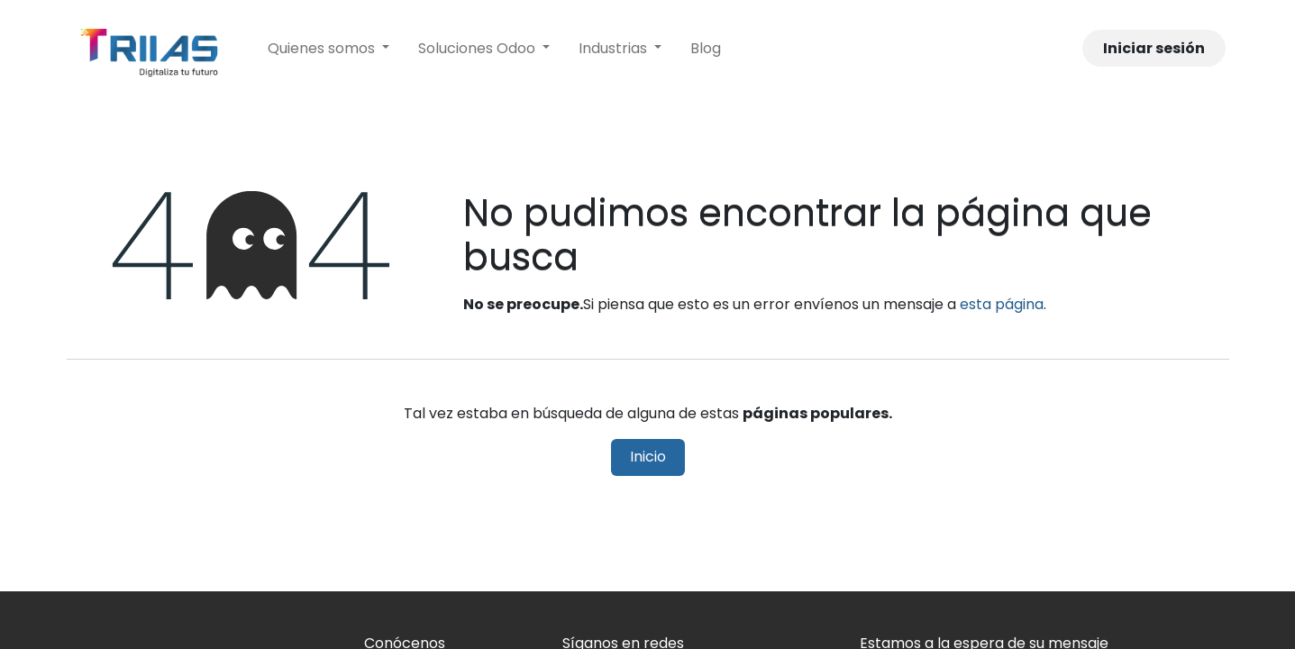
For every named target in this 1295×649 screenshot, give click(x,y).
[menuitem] (328, 48)
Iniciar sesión (1154, 48)
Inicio (648, 456)
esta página (1002, 304)
